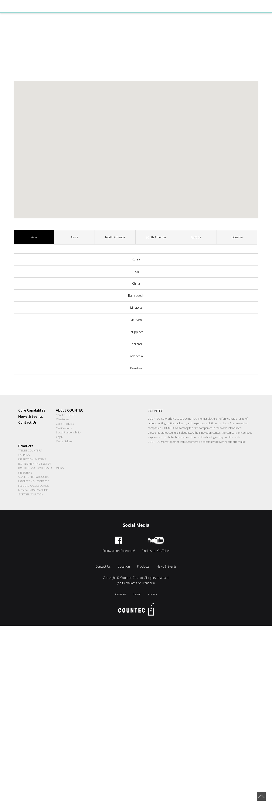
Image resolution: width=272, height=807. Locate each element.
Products (25, 446)
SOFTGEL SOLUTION (30, 495)
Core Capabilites (31, 410)
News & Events (30, 416)
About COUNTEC (69, 410)
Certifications (64, 428)
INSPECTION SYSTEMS (32, 459)
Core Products (65, 424)
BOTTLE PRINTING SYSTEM (34, 464)
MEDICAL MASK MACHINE (33, 490)
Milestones (62, 419)
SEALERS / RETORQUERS (33, 477)
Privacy (152, 595)
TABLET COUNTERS (30, 451)
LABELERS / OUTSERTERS (33, 481)
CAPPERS (24, 455)
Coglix (59, 437)
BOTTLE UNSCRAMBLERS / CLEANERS (41, 468)
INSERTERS (25, 473)
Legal (136, 595)
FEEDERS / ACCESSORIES (33, 486)
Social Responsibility (68, 432)
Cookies (120, 595)
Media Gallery (64, 441)
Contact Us (27, 422)
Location (124, 567)
